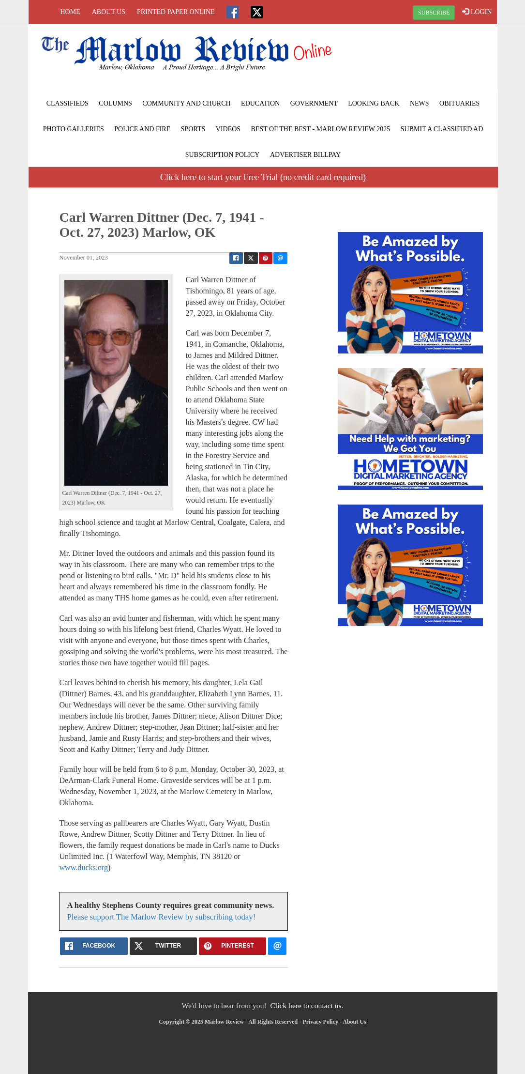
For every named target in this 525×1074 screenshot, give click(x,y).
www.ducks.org (83, 867)
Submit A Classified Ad (442, 129)
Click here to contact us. (306, 1005)
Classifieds (67, 103)
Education (260, 103)
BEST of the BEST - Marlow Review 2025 (320, 129)
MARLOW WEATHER (418, 60)
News (419, 103)
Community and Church (186, 103)
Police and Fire (142, 129)
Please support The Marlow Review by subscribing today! (161, 916)
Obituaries (459, 103)
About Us (108, 11)
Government (314, 103)
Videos (228, 129)
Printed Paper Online (176, 11)
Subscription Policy (222, 154)
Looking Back (373, 103)
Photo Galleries (73, 129)
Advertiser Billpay (305, 154)
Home (70, 11)
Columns (115, 103)
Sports (193, 129)
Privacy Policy (320, 1021)
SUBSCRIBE (434, 12)
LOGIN (477, 11)
